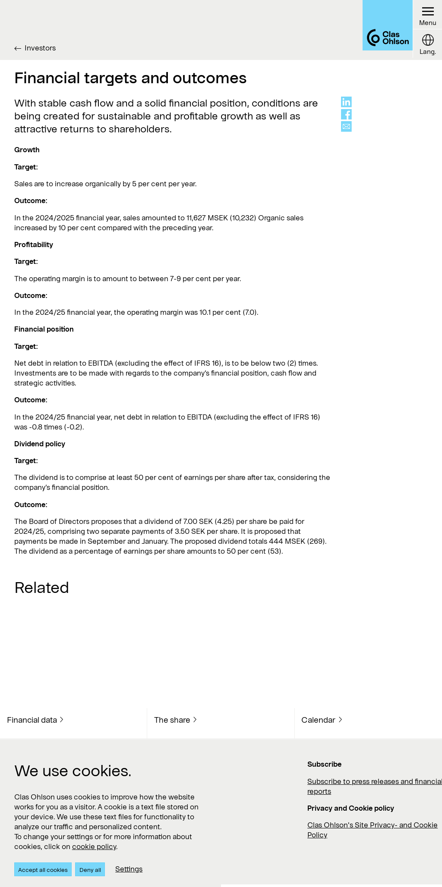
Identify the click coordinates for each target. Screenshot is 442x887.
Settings (128, 869)
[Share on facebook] (346, 114)
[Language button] (426, 45)
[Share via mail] (346, 126)
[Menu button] (426, 15)
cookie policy (94, 846)
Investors (40, 48)
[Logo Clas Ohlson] (381, 30)
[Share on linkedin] (346, 102)
